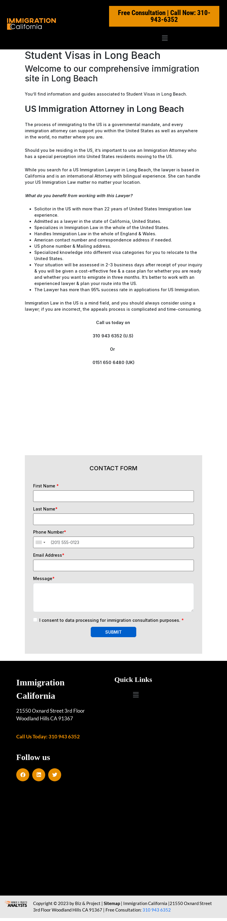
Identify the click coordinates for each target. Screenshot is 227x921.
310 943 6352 (156, 913)
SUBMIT (113, 632)
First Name (46, 486)
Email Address (48, 555)
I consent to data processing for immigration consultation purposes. (111, 620)
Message (44, 579)
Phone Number (49, 532)
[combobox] (40, 542)
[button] (165, 38)
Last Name (45, 509)
